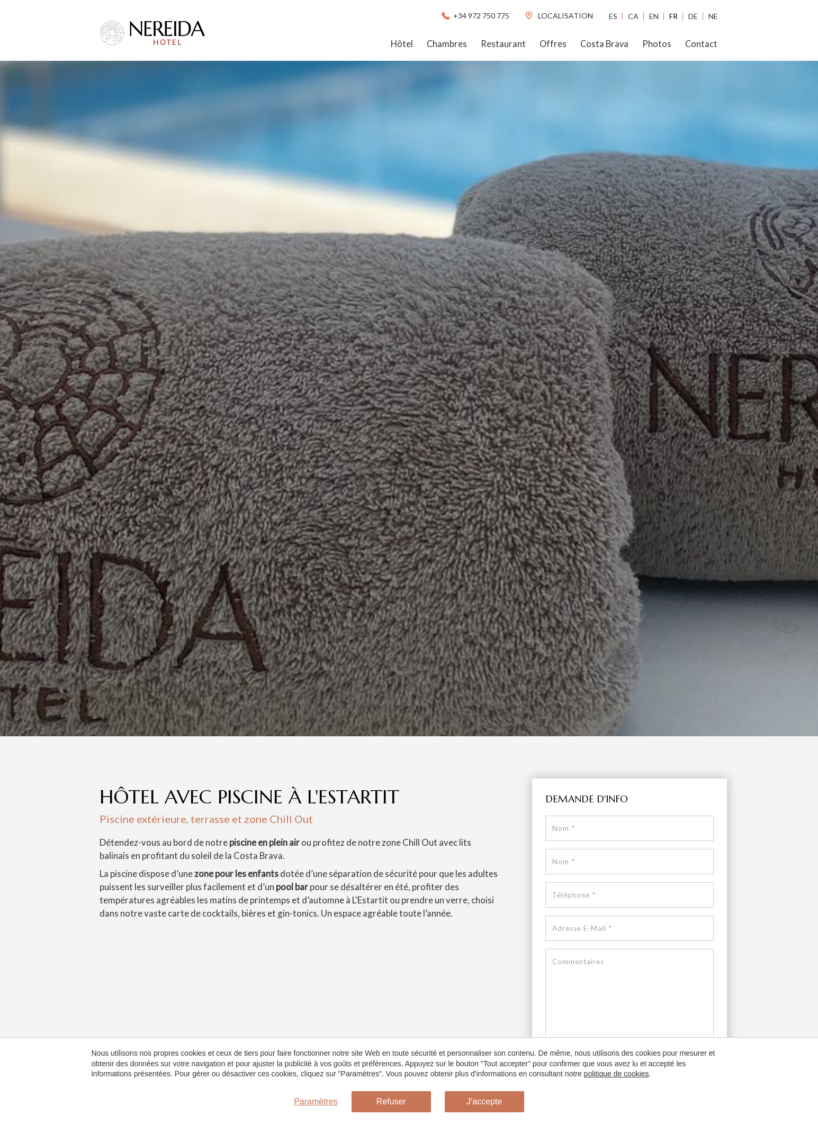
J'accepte (484, 1101)
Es (613, 16)
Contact (701, 44)
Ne (713, 16)
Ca (633, 16)
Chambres (447, 44)
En (654, 16)
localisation (558, 15)
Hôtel (402, 44)
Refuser (391, 1101)
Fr (673, 16)
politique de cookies (616, 1073)
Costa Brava (604, 44)
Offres (553, 44)
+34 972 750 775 (474, 15)
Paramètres (316, 1101)
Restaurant (503, 44)
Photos (656, 44)
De (693, 16)
